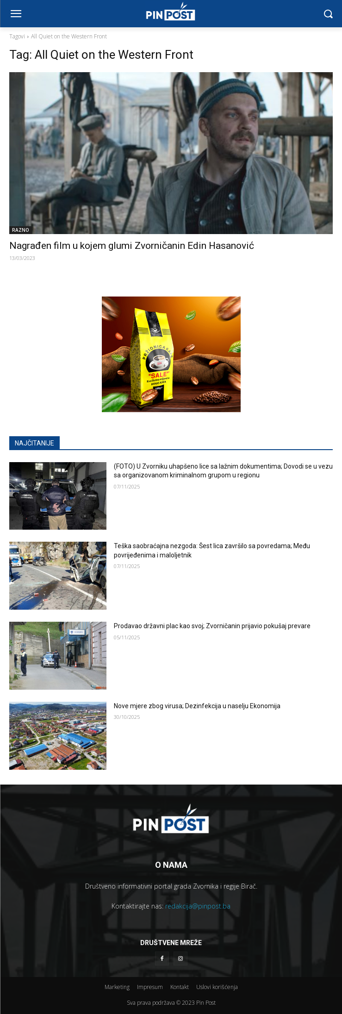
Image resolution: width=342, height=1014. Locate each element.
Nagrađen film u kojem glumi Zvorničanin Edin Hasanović (131, 245)
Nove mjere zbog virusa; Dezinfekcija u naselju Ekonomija (197, 706)
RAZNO (20, 230)
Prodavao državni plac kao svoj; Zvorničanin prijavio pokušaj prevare (212, 626)
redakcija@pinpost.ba (197, 906)
